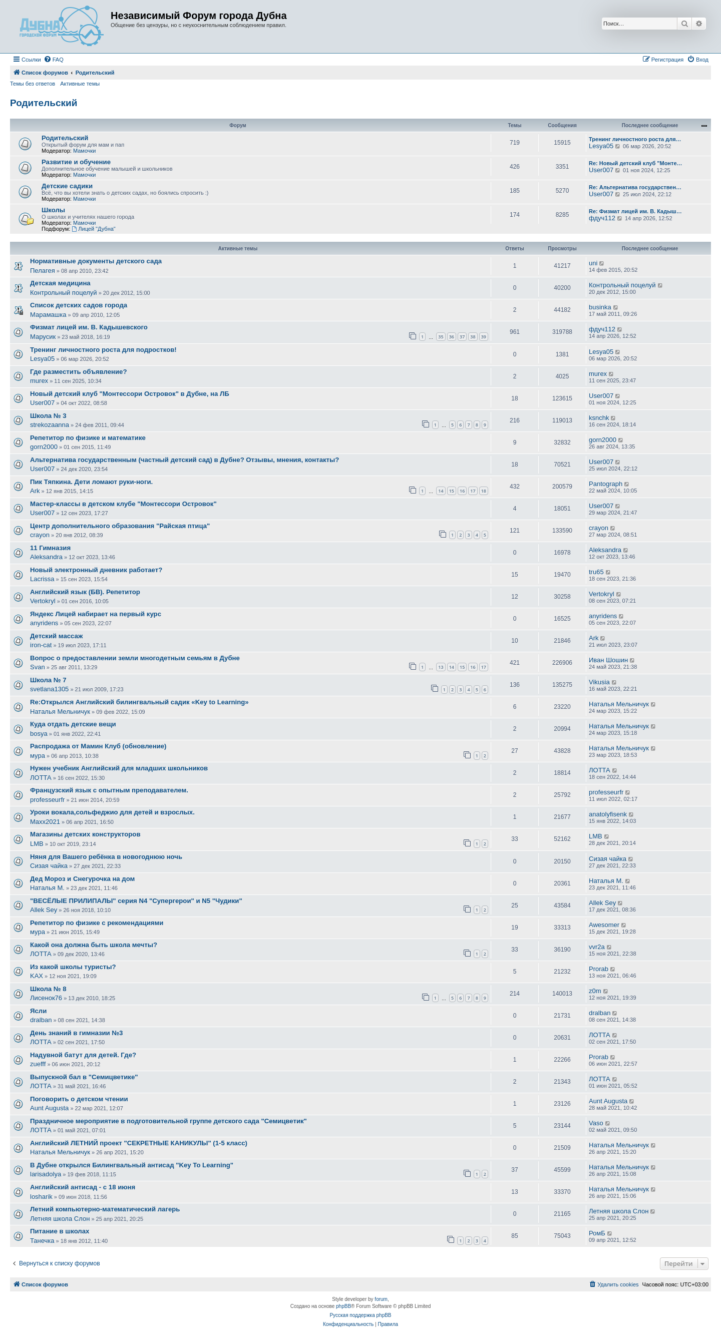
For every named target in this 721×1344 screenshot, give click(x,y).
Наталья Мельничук (60, 711)
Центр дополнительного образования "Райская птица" (120, 526)
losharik (41, 1196)
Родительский (43, 103)
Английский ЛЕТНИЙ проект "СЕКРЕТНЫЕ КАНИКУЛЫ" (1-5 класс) (138, 1143)
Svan (37, 667)
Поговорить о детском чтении (79, 1099)
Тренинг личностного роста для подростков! (103, 349)
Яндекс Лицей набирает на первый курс (95, 614)
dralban (41, 1020)
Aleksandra (46, 557)
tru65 (596, 572)
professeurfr (47, 799)
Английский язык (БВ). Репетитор (85, 592)
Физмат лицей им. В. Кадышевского (89, 327)
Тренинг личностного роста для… (635, 139)
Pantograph (605, 484)
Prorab (598, 969)
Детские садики (67, 186)
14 (440, 491)
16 (462, 491)
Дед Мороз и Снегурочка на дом (82, 878)
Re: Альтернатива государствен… (635, 187)
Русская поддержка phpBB (360, 1315)
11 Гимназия (50, 548)
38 (472, 336)
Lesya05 (601, 146)
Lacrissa (42, 579)
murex (39, 380)
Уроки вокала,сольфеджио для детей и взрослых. (112, 812)
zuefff (38, 1064)
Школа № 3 (48, 415)
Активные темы (80, 84)
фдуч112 (602, 218)
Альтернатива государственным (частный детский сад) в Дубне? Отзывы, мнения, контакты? (184, 460)
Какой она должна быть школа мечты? (93, 945)
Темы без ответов (32, 84)
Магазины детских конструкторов (85, 834)
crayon (40, 535)
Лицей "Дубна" (93, 229)
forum (381, 1299)
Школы (53, 210)
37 (462, 336)
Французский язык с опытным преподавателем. (109, 790)
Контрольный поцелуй (63, 292)
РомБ (597, 1233)
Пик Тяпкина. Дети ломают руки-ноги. (91, 482)
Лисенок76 (46, 998)
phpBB (343, 1306)
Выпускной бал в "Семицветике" (84, 1077)
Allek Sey (43, 910)
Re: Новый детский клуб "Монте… (635, 163)
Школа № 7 (48, 680)
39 (483, 336)
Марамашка (48, 314)
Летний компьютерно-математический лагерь (105, 1209)
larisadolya (45, 1174)
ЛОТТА (41, 777)
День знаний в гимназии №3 (76, 1033)
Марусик (43, 336)
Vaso (596, 1123)
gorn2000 (44, 447)
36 (451, 336)
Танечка (42, 1240)
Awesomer (604, 925)
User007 (601, 170)
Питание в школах (59, 1231)
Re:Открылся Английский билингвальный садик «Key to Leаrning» (139, 702)
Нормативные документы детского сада (96, 261)
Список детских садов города (78, 305)
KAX (36, 976)
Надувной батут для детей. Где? (83, 1055)
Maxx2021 (45, 821)
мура (37, 755)
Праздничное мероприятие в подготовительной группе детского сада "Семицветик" (168, 1121)
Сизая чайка (49, 865)
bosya (39, 733)
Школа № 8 (48, 989)
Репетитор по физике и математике (88, 437)
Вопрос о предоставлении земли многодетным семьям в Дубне (135, 658)
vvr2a (597, 947)
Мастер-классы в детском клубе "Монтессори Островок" (123, 504)
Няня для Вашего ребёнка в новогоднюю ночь (106, 856)
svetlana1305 (49, 689)
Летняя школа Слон (60, 1218)
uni (593, 263)
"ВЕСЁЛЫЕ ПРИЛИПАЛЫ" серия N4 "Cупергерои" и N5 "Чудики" (136, 901)
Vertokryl (43, 601)
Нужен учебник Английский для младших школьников (119, 768)
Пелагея (42, 270)
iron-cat (41, 645)
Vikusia (599, 682)
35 (440, 336)
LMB (37, 843)
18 (483, 491)
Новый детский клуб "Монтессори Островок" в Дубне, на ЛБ (129, 393)
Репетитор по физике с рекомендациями (96, 923)
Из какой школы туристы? (73, 967)
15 (451, 491)
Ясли (38, 1011)
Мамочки (84, 151)
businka (600, 307)
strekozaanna (49, 424)
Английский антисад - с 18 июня (82, 1187)
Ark (35, 491)
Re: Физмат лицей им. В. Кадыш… (635, 211)
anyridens (44, 623)
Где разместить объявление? (78, 371)
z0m (595, 991)
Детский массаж (56, 636)
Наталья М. (47, 887)
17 (472, 491)
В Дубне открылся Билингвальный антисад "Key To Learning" (131, 1165)
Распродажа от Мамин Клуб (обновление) (98, 746)
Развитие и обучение (76, 162)
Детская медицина (60, 283)
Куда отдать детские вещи (73, 724)
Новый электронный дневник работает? (96, 570)
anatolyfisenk (608, 814)
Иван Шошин (608, 660)
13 (440, 667)
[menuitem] (54, 60)
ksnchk (599, 417)
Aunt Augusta (49, 1108)
